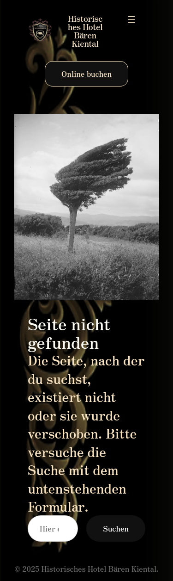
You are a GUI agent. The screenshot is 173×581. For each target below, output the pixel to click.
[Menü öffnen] (131, 19)
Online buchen (86, 73)
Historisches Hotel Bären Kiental (85, 30)
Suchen (116, 528)
